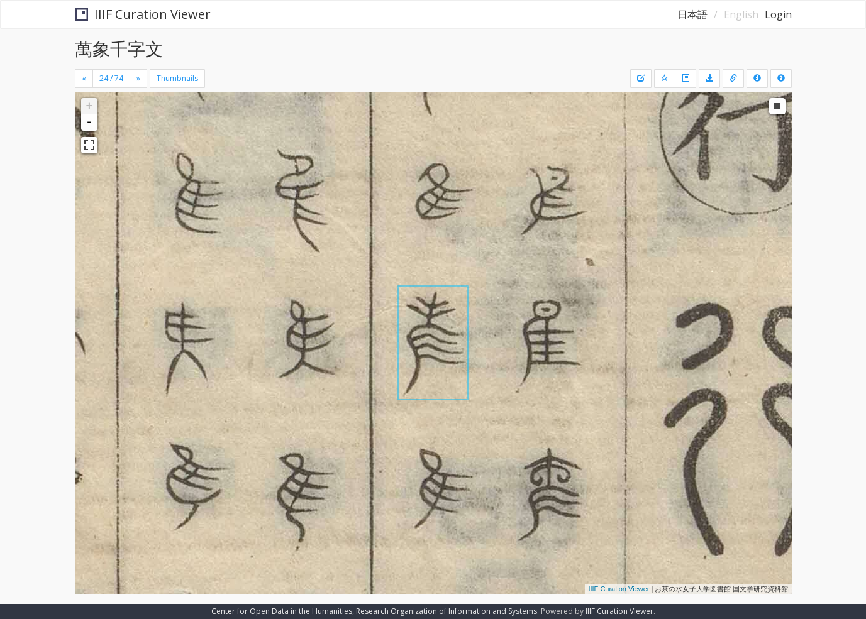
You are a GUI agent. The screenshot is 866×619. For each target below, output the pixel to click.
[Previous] (84, 78)
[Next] (138, 78)
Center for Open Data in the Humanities (281, 611)
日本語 (692, 14)
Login (778, 14)
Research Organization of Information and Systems (446, 611)
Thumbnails (177, 78)
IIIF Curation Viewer (143, 14)
